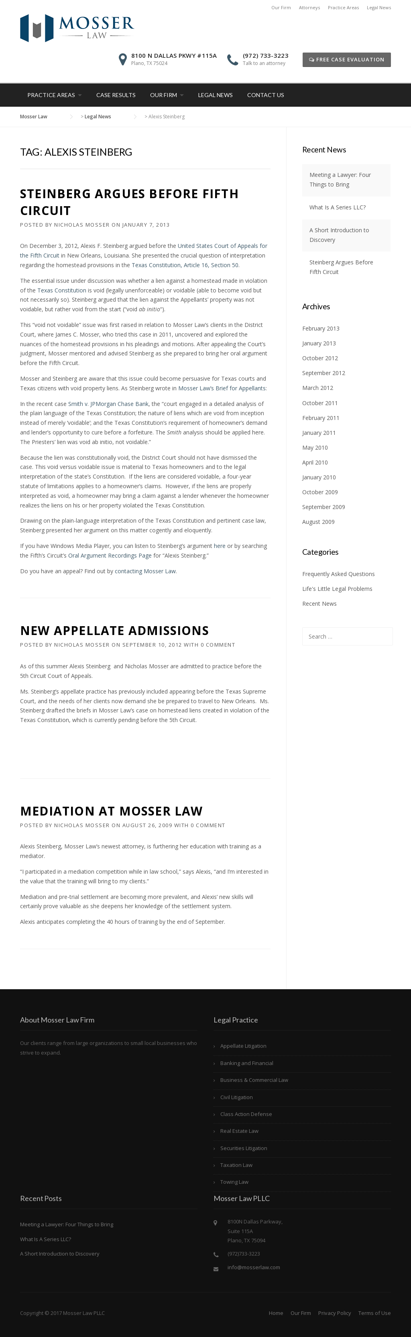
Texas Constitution (62, 290)
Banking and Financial (246, 1063)
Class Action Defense (246, 1114)
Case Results (116, 94)
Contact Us (265, 94)
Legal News (379, 7)
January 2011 (319, 432)
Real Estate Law (239, 1130)
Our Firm (281, 7)
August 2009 (318, 521)
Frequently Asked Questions (338, 574)
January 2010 (319, 477)
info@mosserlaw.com (254, 1267)
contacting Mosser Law (145, 571)
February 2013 (321, 328)
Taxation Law (236, 1165)
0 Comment (218, 644)
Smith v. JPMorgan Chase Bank (108, 404)
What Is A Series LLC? (337, 207)
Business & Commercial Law (254, 1079)
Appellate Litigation (243, 1045)
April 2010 (315, 462)
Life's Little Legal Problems (337, 588)
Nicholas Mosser (82, 224)
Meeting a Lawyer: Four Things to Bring (66, 1224)
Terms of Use (374, 1313)
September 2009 (323, 507)
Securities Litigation (243, 1148)
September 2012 (323, 373)
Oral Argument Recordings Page (110, 555)
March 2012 (317, 388)
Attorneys (309, 7)
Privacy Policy (334, 1313)
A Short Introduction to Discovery (60, 1253)
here (220, 546)
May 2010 (315, 447)
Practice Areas (343, 7)
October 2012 (320, 358)
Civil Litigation (236, 1097)
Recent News (319, 603)
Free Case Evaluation (347, 59)
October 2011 (320, 403)
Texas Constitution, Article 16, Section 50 (185, 265)
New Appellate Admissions (114, 630)
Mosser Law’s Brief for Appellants (222, 388)
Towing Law (234, 1181)
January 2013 (319, 343)
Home (276, 1313)
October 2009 (320, 492)
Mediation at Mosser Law (111, 811)
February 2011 (321, 418)
